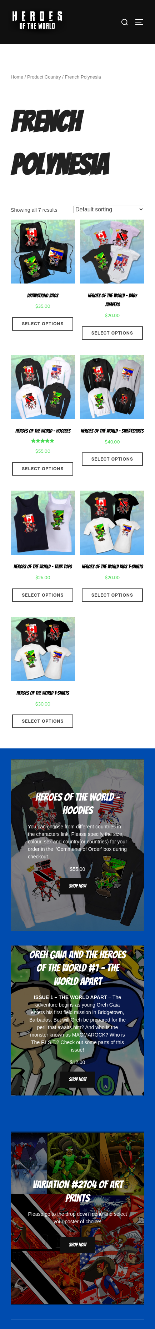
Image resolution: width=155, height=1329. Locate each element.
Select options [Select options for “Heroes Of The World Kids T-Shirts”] (112, 610)
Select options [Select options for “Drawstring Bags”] (43, 339)
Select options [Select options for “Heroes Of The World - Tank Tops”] (43, 610)
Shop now (77, 901)
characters (47, 849)
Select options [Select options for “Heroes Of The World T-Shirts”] (43, 736)
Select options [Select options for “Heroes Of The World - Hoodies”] (43, 484)
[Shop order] (109, 224)
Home (17, 92)
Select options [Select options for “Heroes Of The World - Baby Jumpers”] (112, 348)
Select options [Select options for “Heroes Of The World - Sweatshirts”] (112, 474)
